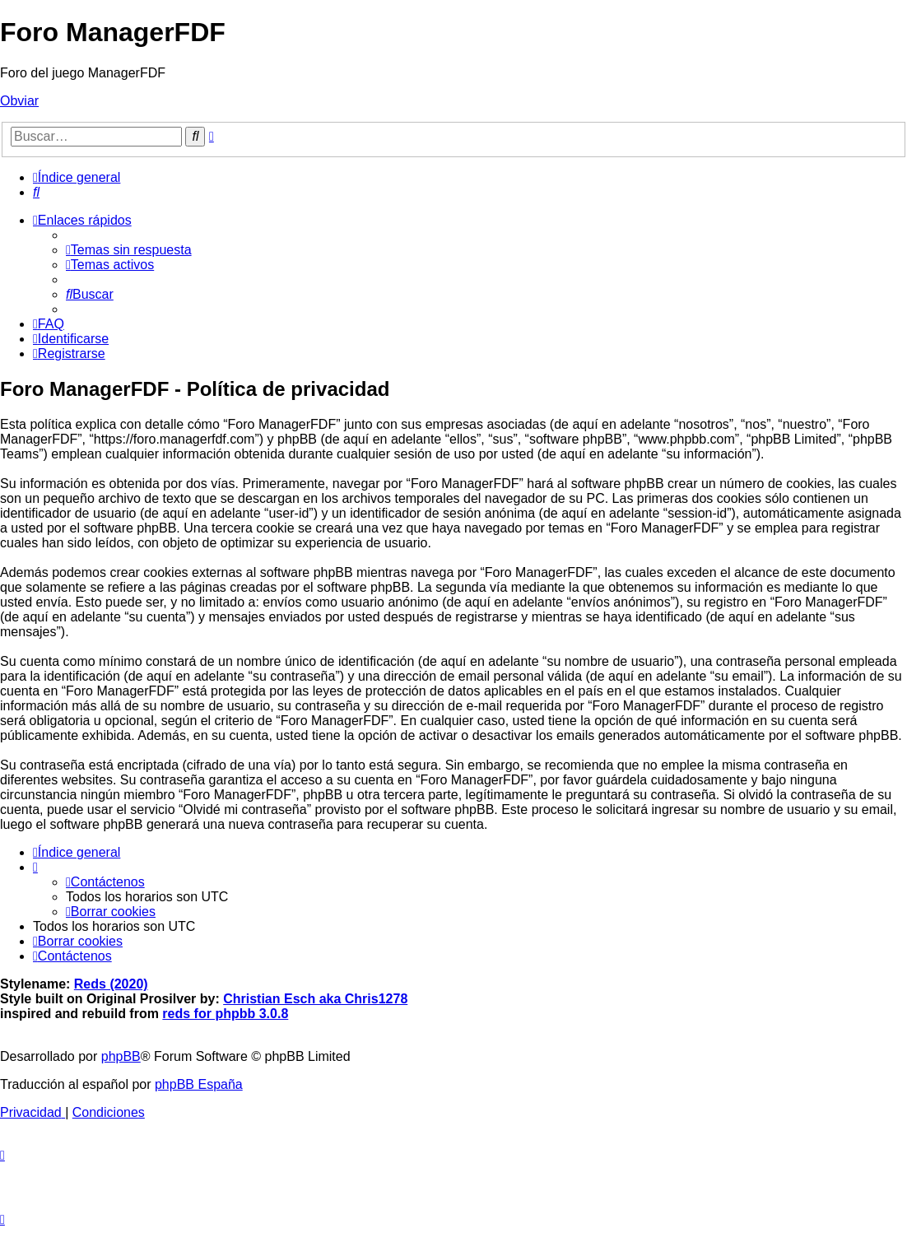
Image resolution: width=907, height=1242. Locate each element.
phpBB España (199, 1084)
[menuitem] (36, 192)
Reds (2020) (111, 984)
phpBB (121, 1056)
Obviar (19, 101)
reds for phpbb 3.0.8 (225, 1014)
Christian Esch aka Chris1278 (315, 999)
